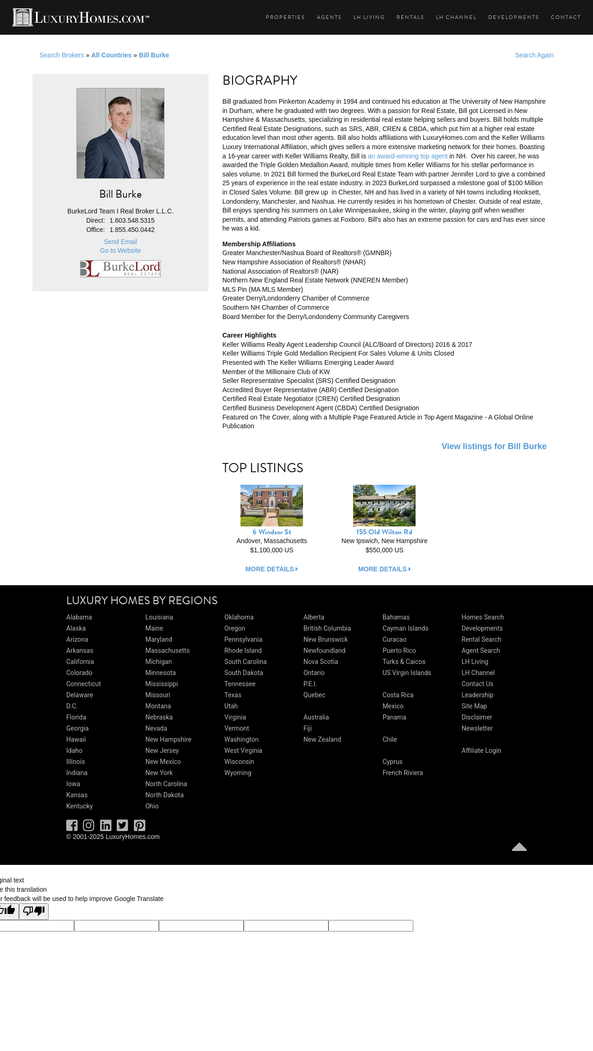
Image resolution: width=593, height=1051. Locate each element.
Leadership (477, 695)
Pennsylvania (243, 639)
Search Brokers (61, 55)
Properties (285, 17)
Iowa (73, 784)
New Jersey (162, 750)
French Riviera (403, 772)
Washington (241, 739)
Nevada (156, 728)
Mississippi (161, 684)
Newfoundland (324, 650)
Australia (316, 717)
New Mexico (163, 761)
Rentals (410, 17)
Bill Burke (154, 55)
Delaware (79, 695)
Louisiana (159, 617)
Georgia (77, 728)
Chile (390, 739)
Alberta (313, 617)
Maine (154, 628)
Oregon (234, 628)
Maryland (158, 639)
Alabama (79, 617)
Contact (566, 17)
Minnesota (160, 672)
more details (272, 569)
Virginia (235, 717)
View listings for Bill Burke (494, 446)
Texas (232, 695)
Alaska (76, 628)
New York (159, 772)
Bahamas (396, 617)
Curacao (395, 639)
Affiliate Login (481, 750)
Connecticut (83, 684)
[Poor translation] (34, 911)
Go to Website (120, 250)
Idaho (74, 750)
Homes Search (482, 617)
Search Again (534, 55)
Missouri (157, 695)
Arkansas (79, 650)
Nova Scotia (320, 661)
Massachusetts (167, 650)
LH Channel (456, 17)
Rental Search (481, 639)
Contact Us (477, 684)
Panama (395, 717)
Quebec (314, 695)
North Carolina (166, 784)
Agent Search (480, 650)
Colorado (79, 672)
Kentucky (79, 806)
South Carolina (245, 661)
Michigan (158, 661)
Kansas (77, 795)
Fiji (307, 728)
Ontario (314, 672)
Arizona (77, 639)
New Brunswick (325, 639)
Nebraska (159, 717)
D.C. (72, 706)
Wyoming (237, 772)
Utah (231, 706)
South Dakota (243, 672)
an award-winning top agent (408, 156)
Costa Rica (398, 695)
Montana (158, 706)
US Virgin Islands (407, 672)
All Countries (111, 55)
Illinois (75, 761)
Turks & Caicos (404, 661)
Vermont (236, 728)
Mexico (393, 706)
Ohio (152, 806)
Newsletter (476, 728)
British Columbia (327, 628)
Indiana (77, 772)
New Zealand (322, 739)
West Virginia (243, 750)
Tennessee (239, 684)
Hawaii (76, 739)
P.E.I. (310, 684)
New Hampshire (168, 739)
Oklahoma (238, 617)
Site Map (474, 706)
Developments (513, 17)
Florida (76, 717)
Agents (329, 17)
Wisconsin (239, 761)
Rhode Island (243, 650)
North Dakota (164, 795)
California (80, 661)
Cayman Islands (406, 628)
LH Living (369, 17)
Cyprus (393, 761)
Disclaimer (476, 717)
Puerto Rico (399, 650)
